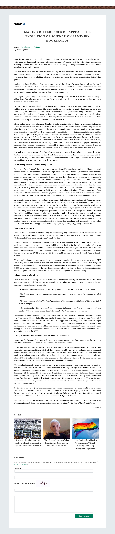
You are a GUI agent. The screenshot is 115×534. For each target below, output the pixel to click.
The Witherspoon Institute (30, 47)
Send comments (84, 516)
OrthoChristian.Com (20, 464)
